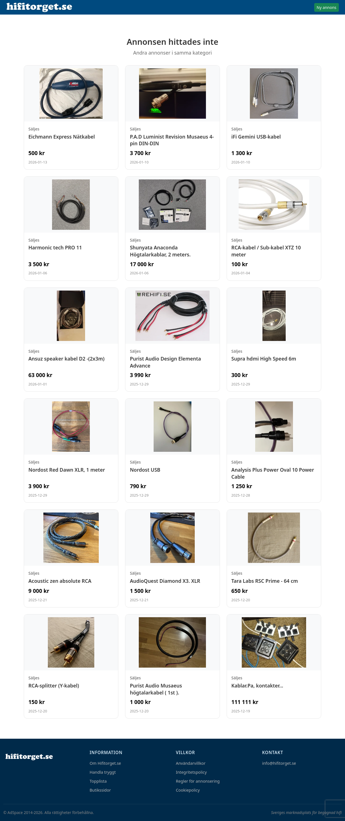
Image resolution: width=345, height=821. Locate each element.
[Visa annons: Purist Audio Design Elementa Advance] (172, 339)
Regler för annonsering (198, 781)
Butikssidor (100, 790)
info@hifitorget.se (279, 763)
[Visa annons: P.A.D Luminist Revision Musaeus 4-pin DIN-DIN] (172, 117)
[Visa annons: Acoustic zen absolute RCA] (71, 558)
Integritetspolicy (191, 772)
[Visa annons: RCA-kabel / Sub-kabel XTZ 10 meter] (274, 228)
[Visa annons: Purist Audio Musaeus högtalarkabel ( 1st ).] (172, 666)
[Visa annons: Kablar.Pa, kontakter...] (274, 666)
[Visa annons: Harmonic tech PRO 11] (71, 228)
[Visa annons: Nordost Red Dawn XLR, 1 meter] (71, 450)
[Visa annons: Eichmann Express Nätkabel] (71, 117)
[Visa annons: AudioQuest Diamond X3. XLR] (172, 558)
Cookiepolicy (188, 790)
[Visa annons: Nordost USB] (172, 450)
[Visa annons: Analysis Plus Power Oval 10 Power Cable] (274, 450)
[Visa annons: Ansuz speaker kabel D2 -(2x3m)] (71, 339)
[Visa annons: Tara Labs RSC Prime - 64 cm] (274, 558)
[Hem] (28, 756)
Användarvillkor (191, 763)
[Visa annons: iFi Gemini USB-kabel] (274, 117)
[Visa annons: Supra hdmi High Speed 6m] (274, 339)
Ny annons (326, 7)
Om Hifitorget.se (105, 763)
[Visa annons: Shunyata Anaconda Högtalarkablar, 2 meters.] (172, 228)
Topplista (98, 781)
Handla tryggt (103, 772)
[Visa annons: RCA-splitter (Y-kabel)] (71, 666)
